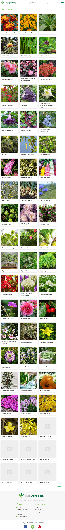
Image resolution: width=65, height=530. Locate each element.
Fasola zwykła (44, 367)
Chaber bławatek (45, 200)
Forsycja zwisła (25, 436)
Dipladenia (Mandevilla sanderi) (9, 342)
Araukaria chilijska (7, 56)
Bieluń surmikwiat (7, 130)
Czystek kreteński (7, 318)
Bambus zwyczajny (26, 56)
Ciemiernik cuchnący (8, 248)
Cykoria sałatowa (45, 248)
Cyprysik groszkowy (46, 271)
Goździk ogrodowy (26, 482)
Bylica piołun (6, 200)
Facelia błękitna (25, 367)
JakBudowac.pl (39, 509)
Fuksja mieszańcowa (46, 436)
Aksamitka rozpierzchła (9, 33)
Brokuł (4, 154)
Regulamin (20, 512)
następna (57, 486)
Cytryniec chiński (7, 294)
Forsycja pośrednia (7, 436)
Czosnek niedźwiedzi (46, 294)
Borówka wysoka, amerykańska (45, 130)
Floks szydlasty (6, 413)
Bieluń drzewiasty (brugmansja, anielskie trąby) (46, 105)
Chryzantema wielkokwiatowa (25, 224)
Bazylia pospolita (45, 56)
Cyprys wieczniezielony (9, 271)
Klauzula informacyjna (23, 516)
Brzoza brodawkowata (28, 154)
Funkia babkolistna (7, 459)
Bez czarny (24, 105)
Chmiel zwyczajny (7, 224)
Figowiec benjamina (8, 390)
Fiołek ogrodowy (45, 390)
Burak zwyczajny (45, 177)
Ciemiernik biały (44, 224)
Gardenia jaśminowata (28, 459)
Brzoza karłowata (45, 154)
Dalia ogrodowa (25, 318)
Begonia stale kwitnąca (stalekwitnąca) (28, 79)
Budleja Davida (6, 177)
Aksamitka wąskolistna (28, 33)
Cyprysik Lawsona (26, 271)
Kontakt (19, 507)
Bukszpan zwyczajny (27, 177)
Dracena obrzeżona (27, 342)
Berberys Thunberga (46, 79)
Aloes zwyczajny (45, 33)
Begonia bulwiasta (7, 79)
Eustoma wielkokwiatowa (7, 367)
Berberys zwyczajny (8, 105)
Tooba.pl (37, 507)
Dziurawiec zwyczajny (46, 342)
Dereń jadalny (44, 318)
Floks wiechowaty (26, 413)
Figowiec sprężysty (26, 390)
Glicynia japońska (45, 459)
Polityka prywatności (22, 509)
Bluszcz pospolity (26, 130)
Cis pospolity (25, 248)
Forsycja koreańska (45, 413)
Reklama (19, 514)
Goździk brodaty (7, 482)
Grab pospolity (44, 482)
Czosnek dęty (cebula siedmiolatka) (27, 294)
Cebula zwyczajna (26, 200)
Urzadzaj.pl (38, 512)
